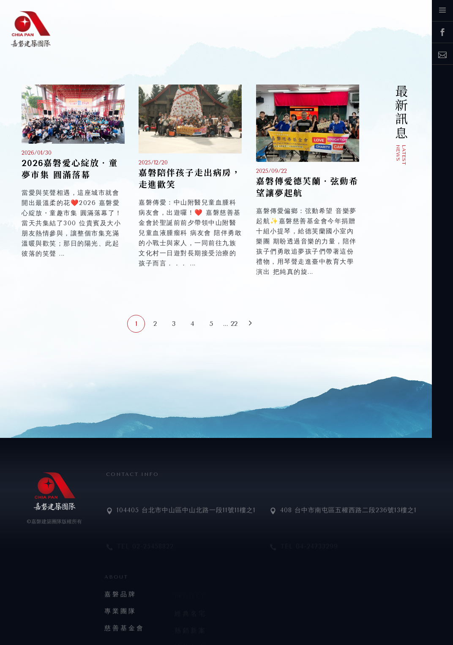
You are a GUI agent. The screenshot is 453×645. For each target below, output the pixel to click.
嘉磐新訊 (386, 120)
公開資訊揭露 (386, 161)
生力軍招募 (386, 99)
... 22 (230, 324)
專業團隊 (120, 630)
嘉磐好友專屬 (386, 110)
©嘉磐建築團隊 (44, 522)
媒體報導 (386, 141)
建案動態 (386, 130)
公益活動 (386, 151)
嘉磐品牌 (120, 614)
